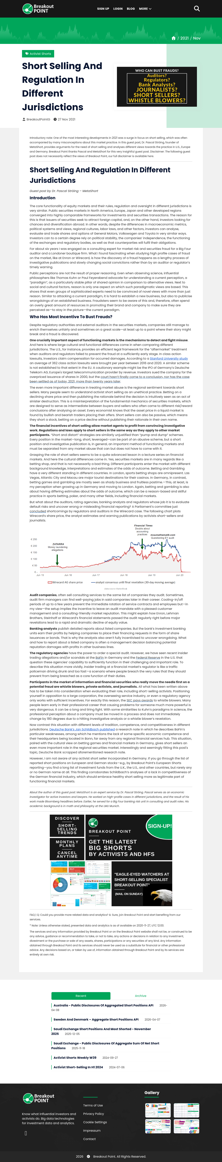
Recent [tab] (81, 996)
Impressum (92, 1130)
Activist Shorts (38, 54)
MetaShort (83, 792)
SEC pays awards (140, 700)
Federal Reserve (148, 657)
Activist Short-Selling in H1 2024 (78, 1067)
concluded (38, 511)
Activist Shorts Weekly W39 (75, 1057)
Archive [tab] (140, 996)
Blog (131, 9)
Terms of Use (93, 1105)
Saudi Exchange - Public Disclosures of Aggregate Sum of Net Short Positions (105, 1045)
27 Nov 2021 (64, 119)
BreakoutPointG (36, 119)
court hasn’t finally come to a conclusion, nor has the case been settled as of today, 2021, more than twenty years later (109, 379)
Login (118, 9)
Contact (89, 1139)
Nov (197, 38)
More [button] (145, 9)
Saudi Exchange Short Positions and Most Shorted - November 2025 (101, 1031)
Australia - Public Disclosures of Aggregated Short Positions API (103, 1005)
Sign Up (103, 9)
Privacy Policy (93, 1114)
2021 (184, 38)
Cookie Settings (95, 1122)
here (150, 156)
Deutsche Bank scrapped (58, 752)
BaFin (99, 657)
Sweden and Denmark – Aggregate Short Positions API (96, 1019)
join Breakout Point (131, 915)
